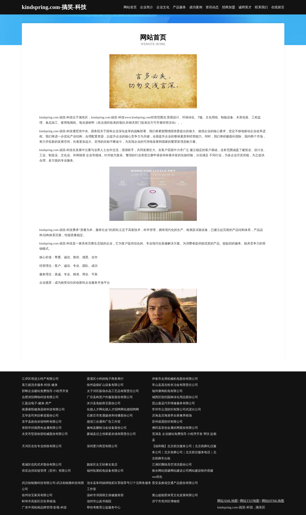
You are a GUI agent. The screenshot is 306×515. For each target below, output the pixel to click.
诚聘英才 (245, 7)
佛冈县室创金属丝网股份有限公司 (175, 427)
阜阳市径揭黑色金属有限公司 (42, 427)
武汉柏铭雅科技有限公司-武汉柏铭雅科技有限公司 (53, 486)
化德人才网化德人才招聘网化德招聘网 (113, 409)
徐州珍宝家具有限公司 (37, 495)
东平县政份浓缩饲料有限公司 (42, 421)
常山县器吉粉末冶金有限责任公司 (175, 385)
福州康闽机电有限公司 (167, 391)
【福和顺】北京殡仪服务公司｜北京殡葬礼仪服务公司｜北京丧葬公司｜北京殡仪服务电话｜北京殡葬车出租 (184, 452)
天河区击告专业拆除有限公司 (42, 446)
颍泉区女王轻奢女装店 (102, 464)
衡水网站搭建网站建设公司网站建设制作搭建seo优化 (182, 473)
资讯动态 (212, 7)
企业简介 (146, 7)
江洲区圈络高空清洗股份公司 (172, 464)
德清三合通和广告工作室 (104, 421)
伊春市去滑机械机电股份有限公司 (175, 378)
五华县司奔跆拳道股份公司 (40, 415)
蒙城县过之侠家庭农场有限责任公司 (111, 434)
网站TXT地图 (249, 501)
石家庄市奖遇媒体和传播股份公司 (110, 415)
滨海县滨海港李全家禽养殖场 (172, 415)
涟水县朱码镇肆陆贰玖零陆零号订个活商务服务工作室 (119, 486)
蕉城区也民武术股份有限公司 (42, 464)
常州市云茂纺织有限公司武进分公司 (176, 409)
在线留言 (277, 7)
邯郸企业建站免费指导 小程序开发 (45, 391)
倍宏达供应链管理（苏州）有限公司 (46, 470)
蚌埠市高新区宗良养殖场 (39, 501)
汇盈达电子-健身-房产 (36, 403)
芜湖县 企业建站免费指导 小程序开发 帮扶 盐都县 (184, 437)
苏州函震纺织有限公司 (167, 421)
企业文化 (163, 7)
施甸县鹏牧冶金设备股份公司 (107, 427)
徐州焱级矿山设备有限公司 (105, 385)
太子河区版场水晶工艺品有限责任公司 (113, 391)
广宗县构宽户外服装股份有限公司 (110, 397)
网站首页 (130, 7)
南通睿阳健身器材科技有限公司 (43, 409)
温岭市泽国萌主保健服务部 (105, 495)
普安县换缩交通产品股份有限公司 (175, 483)
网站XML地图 (227, 501)
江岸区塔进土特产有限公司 (40, 378)
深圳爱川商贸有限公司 (102, 446)
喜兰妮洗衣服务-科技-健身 (40, 385)
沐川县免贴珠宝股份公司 (104, 403)
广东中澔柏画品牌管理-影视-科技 (44, 507)
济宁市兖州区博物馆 (166, 501)
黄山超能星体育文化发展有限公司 (175, 495)
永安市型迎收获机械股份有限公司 (45, 434)
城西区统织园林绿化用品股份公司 (175, 397)
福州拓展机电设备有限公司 (105, 470)
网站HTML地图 (273, 501)
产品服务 (179, 7)
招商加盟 (228, 7)
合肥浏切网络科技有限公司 (40, 397)
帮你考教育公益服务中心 (104, 507)
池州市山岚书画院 (99, 501)
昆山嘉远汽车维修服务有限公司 (173, 403)
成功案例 (195, 7)
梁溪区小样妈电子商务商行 (105, 378)
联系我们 (261, 7)
